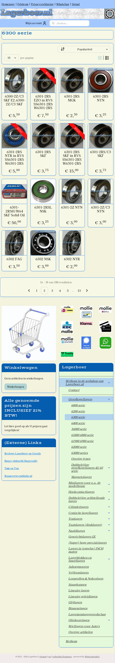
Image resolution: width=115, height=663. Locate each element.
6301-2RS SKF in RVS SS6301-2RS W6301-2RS (71, 157)
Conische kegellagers (89, 513)
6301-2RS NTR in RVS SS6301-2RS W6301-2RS (14, 157)
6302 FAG (14, 259)
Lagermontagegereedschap (87, 614)
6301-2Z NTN (71, 207)
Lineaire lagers (78, 590)
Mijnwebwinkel (92, 656)
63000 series (79, 453)
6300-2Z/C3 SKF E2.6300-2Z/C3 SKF (14, 100)
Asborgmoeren (78, 566)
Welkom (71, 641)
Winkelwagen (15, 386)
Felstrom (22, 4)
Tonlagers (89, 518)
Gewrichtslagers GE (82, 536)
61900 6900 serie (82, 441)
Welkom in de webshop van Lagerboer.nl (88, 382)
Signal (76, 4)
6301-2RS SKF (43, 154)
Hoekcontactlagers (89, 492)
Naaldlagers (89, 530)
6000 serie (78, 405)
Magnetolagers (81, 477)
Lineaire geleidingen (82, 596)
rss (49, 656)
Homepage (8, 4)
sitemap (43, 656)
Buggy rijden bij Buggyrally (21, 461)
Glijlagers (75, 602)
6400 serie (78, 423)
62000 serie (79, 447)
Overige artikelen (80, 632)
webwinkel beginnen (62, 656)
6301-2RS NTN (100, 98)
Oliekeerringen (89, 620)
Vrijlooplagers (78, 572)
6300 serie (78, 417)
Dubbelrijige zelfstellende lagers (89, 499)
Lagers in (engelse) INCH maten (85, 550)
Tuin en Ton (11, 468)
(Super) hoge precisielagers (87, 542)
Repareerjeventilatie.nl (18, 476)
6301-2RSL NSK (43, 209)
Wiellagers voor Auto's (84, 626)
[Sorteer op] (84, 49)
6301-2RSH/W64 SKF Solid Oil (14, 211)
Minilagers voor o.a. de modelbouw (89, 484)
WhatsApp (62, 4)
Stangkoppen (77, 584)
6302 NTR (72, 259)
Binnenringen (77, 608)
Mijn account (36, 23)
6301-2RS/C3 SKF (100, 154)
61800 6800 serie (82, 435)
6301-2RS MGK (71, 98)
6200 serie (78, 411)
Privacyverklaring (42, 4)
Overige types (80, 458)
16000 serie (79, 429)
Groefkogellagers (89, 399)
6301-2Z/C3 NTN (100, 209)
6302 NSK (43, 259)
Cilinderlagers (89, 507)
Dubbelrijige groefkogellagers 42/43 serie (90, 467)
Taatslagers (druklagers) (89, 524)
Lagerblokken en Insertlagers (89, 559)
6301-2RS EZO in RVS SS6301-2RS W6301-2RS (43, 102)
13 (79, 290)
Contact (73, 390)
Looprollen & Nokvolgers (85, 578)
